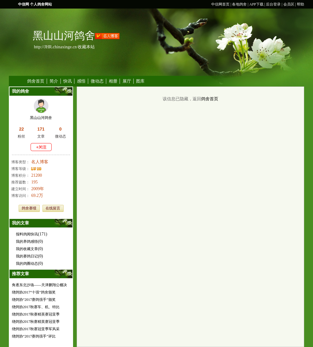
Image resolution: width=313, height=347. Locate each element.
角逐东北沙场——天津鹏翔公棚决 (39, 285)
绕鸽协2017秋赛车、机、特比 (36, 307)
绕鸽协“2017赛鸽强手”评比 (34, 336)
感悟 (81, 81)
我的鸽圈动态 (27, 263)
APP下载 (256, 4)
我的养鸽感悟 (27, 241)
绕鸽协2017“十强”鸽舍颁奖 (34, 292)
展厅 (127, 81)
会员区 (288, 4)
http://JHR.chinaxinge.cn (55, 47)
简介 (54, 81)
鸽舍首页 (35, 81)
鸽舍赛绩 (29, 208)
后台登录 (273, 4)
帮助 (300, 4)
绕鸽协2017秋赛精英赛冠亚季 (36, 314)
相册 (113, 81)
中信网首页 (220, 4)
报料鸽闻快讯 (27, 234)
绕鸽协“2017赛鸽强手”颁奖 (34, 299)
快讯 (67, 81)
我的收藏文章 (27, 249)
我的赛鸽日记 (27, 256)
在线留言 (53, 208)
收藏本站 (86, 47)
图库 (140, 81)
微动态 (97, 81)
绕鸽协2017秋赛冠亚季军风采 (36, 329)
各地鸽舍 (239, 4)
